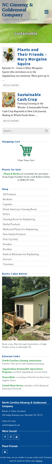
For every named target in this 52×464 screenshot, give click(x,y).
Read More (11, 85)
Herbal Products (11, 224)
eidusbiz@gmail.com (11, 425)
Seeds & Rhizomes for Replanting (21, 254)
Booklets (7, 199)
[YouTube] (16, 437)
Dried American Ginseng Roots (20, 209)
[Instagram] (10, 437)
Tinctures (8, 264)
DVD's (6, 214)
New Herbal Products (14, 234)
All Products (9, 194)
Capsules (7, 204)
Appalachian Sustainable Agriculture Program (22, 370)
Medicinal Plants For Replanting (20, 229)
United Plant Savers (12, 385)
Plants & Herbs (12, 173)
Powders (7, 244)
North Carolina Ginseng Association (21, 360)
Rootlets (7, 249)
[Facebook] (5, 437)
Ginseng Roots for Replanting (19, 219)
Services (7, 259)
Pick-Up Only (10, 239)
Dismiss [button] (39, 460)
